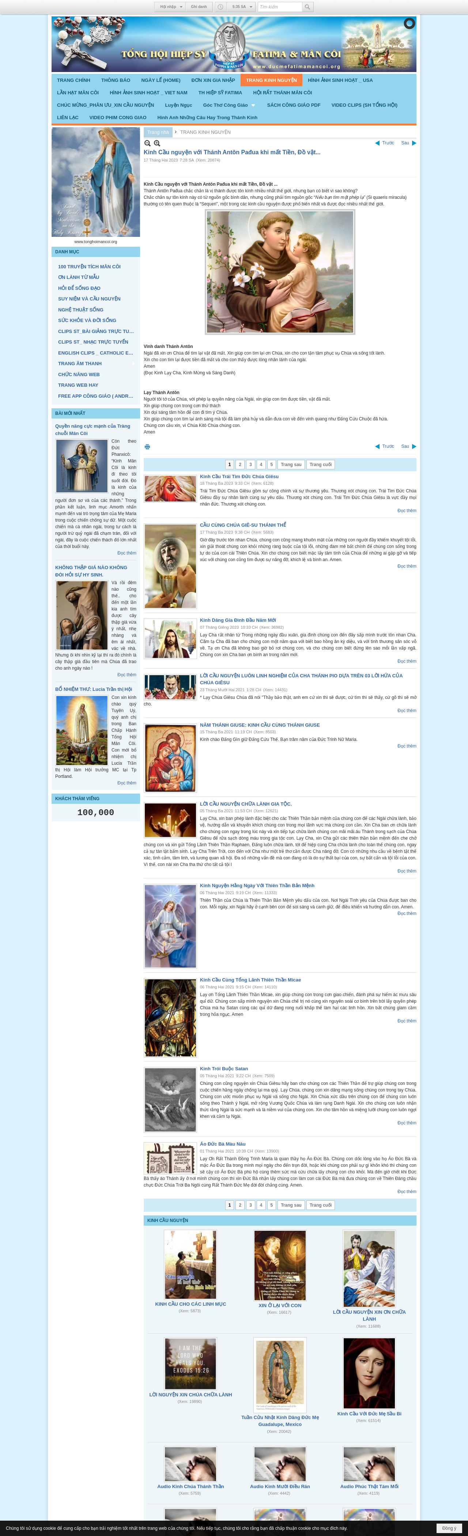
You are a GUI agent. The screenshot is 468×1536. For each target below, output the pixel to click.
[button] (230, 105)
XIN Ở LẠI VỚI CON (280, 1305)
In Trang (147, 446)
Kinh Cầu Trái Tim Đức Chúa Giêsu (239, 476)
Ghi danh (199, 7)
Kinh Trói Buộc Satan (224, 1068)
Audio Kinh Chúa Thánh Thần (190, 1486)
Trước (388, 142)
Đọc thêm (126, 553)
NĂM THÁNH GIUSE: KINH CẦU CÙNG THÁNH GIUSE (260, 725)
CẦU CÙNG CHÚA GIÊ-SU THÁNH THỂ (243, 525)
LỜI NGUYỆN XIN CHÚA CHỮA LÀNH (190, 1394)
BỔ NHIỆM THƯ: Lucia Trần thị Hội (93, 689)
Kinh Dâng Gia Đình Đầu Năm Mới (238, 620)
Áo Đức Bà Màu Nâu (223, 1144)
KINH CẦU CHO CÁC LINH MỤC (190, 1304)
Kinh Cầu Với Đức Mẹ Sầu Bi (369, 1413)
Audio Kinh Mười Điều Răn (280, 1486)
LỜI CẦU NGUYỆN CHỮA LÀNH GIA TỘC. (246, 804)
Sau (405, 142)
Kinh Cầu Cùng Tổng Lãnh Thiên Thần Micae (250, 980)
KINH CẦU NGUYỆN (167, 1220)
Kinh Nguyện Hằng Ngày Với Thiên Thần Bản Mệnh (257, 885)
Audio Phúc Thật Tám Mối (369, 1486)
